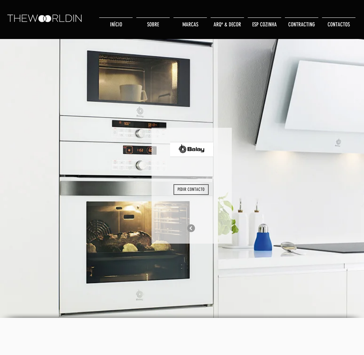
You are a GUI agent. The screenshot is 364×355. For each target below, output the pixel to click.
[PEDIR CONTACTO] (191, 189)
